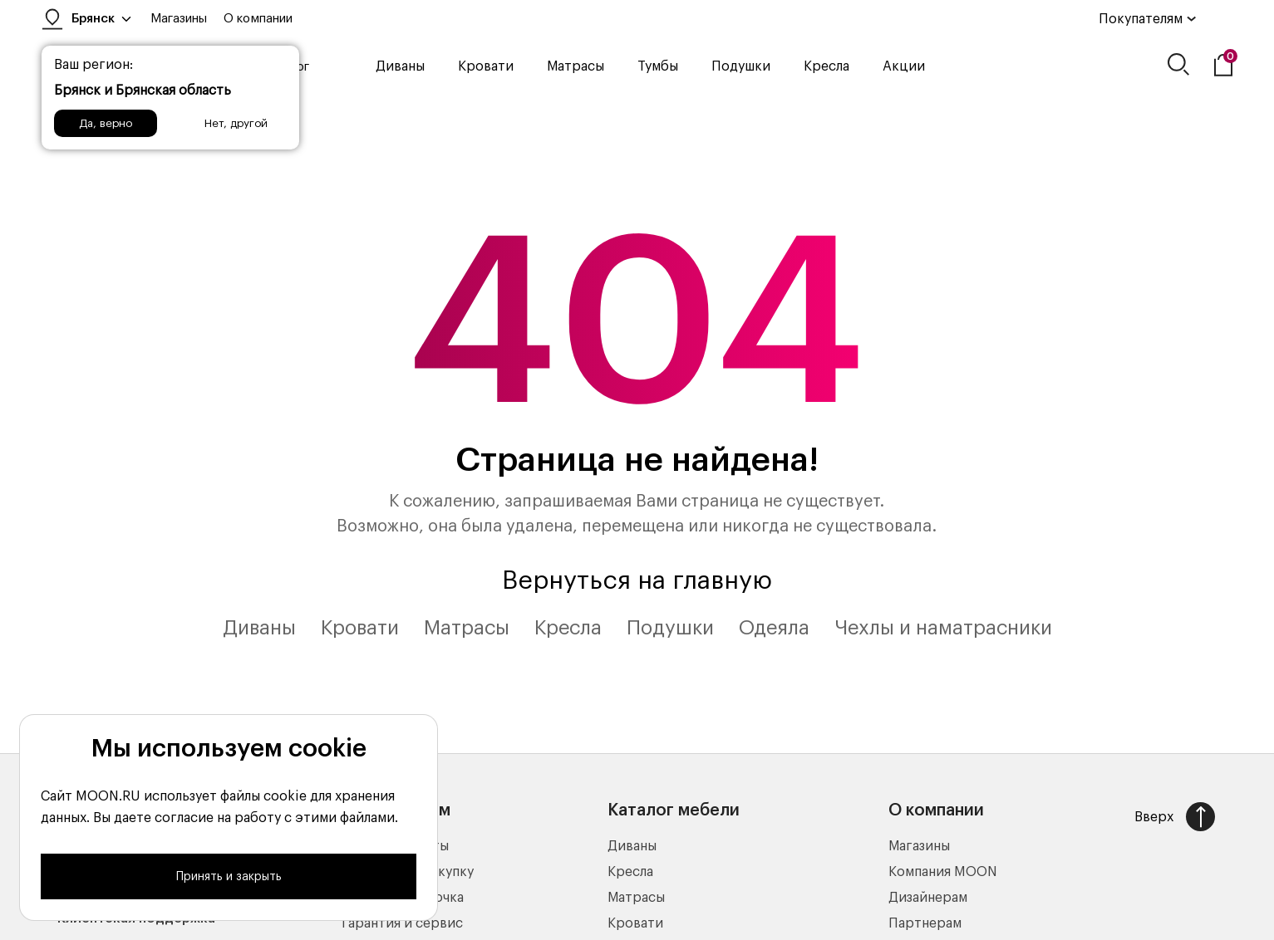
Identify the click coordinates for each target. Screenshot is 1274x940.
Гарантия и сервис (402, 923)
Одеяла (774, 628)
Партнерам (925, 923)
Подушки (740, 66)
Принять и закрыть (229, 877)
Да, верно (105, 123)
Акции (904, 66)
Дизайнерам (927, 897)
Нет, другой (236, 123)
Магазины (178, 18)
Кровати (486, 66)
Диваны (400, 66)
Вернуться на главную (637, 580)
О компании (258, 18)
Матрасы (575, 66)
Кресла (826, 66)
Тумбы (657, 66)
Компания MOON (942, 872)
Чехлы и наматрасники (943, 628)
